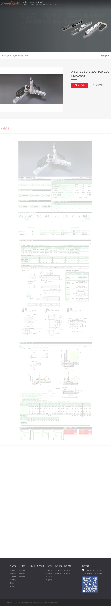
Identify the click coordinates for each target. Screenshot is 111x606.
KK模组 (12, 570)
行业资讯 (58, 573)
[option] (55, 26)
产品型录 (49, 573)
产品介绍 (5, 130)
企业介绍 (22, 570)
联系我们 (67, 566)
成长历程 (22, 573)
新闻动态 (58, 566)
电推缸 (12, 583)
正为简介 (22, 566)
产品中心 (20, 56)
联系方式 (67, 570)
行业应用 (31, 566)
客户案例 (40, 566)
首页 (14, 56)
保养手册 (49, 570)
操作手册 (49, 577)
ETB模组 (13, 580)
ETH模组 (13, 577)
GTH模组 (13, 573)
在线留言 (67, 573)
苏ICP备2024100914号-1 (50, 603)
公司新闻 (58, 570)
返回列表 (104, 56)
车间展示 (22, 577)
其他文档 (49, 580)
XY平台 (27, 56)
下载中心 (49, 566)
